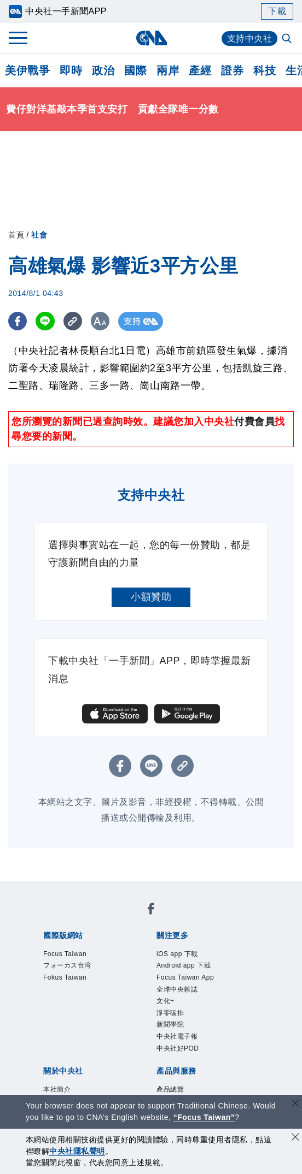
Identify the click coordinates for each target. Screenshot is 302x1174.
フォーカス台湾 (69, 967)
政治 (103, 70)
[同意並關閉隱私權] (295, 1138)
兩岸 (167, 70)
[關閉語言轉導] (295, 1104)
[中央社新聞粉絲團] (151, 910)
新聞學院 (171, 1031)
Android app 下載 (186, 967)
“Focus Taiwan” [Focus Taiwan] (204, 1117)
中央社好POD (179, 1056)
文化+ (166, 1005)
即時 (71, 70)
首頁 (16, 234)
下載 (277, 11)
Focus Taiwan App (188, 980)
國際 (135, 70)
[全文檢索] (288, 39)
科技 (264, 70)
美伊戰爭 (27, 70)
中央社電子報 (178, 1043)
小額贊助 (151, 596)
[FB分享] (17, 321)
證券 (232, 70)
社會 (39, 234)
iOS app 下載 (179, 955)
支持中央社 (249, 38)
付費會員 (254, 421)
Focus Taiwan (67, 955)
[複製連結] (73, 321)
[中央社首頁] (151, 38)
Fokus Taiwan (67, 980)
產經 (200, 70)
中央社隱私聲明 (77, 1151)
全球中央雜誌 (178, 992)
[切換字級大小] (101, 321)
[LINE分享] (45, 321)
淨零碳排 (171, 1018)
